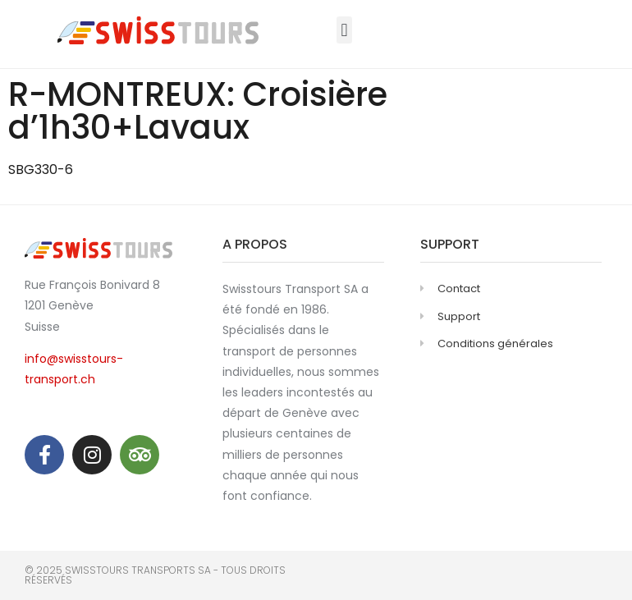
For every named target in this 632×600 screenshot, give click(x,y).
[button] (344, 30)
